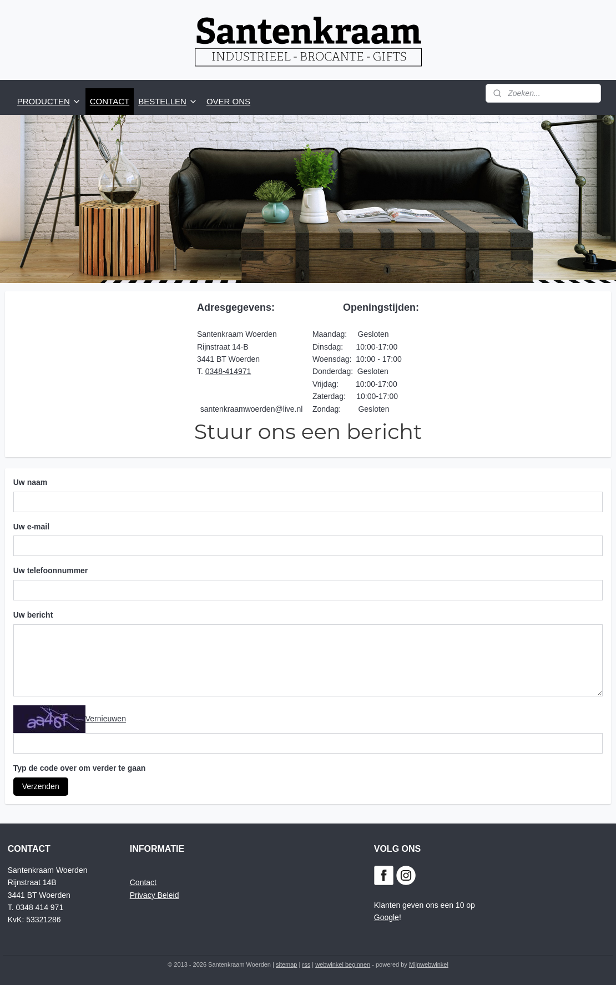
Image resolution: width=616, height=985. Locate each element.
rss (306, 964)
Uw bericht (33, 614)
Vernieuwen (105, 718)
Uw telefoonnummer (50, 570)
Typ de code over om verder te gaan (79, 768)
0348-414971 (228, 371)
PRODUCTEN (49, 101)
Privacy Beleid (154, 895)
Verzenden (40, 786)
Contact (143, 882)
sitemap (286, 964)
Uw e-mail (31, 526)
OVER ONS (228, 101)
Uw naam (30, 481)
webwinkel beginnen (342, 964)
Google (386, 917)
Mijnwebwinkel (428, 964)
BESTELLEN (168, 101)
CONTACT (109, 101)
